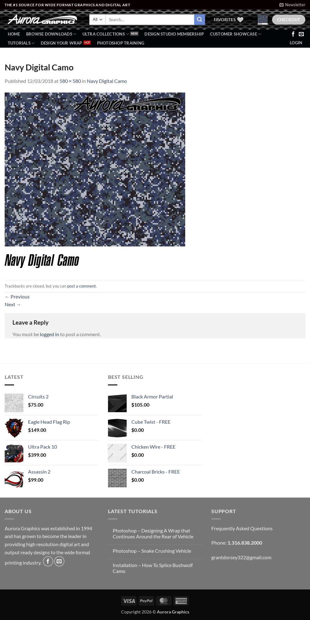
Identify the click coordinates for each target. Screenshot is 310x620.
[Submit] (199, 19)
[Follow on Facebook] (293, 34)
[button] (292, 4)
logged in (49, 334)
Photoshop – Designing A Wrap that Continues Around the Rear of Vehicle (153, 533)
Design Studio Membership (174, 33)
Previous (17, 296)
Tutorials (21, 43)
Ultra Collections (105, 34)
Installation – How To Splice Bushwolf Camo (153, 568)
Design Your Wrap (61, 43)
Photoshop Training (120, 43)
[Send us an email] (301, 34)
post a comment (81, 286)
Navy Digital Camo (107, 81)
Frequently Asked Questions (242, 528)
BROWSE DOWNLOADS (51, 34)
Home (14, 33)
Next (13, 304)
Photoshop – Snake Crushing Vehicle (152, 551)
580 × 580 (70, 81)
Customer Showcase (235, 34)
